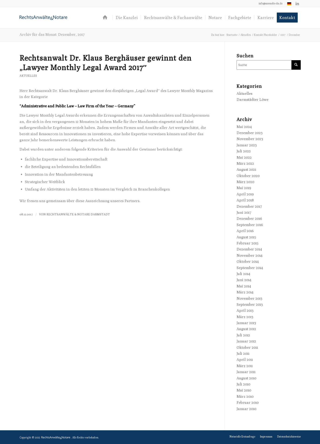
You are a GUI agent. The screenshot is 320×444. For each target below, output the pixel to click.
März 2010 (245, 396)
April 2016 (245, 231)
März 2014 (245, 292)
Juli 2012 (243, 335)
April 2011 (245, 359)
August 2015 (246, 237)
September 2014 (250, 268)
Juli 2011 (243, 353)
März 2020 (245, 182)
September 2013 (250, 304)
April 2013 (245, 310)
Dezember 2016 (249, 218)
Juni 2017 (244, 212)
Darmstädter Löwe (252, 99)
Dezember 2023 (250, 133)
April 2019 (245, 194)
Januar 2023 (247, 145)
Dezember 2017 (249, 206)
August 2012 (246, 329)
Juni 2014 (244, 280)
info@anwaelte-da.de (270, 3)
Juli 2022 (244, 151)
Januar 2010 (246, 409)
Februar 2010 (248, 402)
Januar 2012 (246, 341)
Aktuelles (28, 75)
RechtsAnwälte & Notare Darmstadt (78, 214)
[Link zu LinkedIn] (297, 3)
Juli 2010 (243, 384)
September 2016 (250, 225)
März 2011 (245, 366)
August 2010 (246, 378)
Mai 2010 (244, 390)
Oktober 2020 (248, 176)
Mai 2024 (244, 127)
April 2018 (245, 200)
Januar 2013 (246, 323)
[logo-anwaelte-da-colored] (43, 17)
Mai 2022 (244, 157)
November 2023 (250, 139)
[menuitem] (270, 3)
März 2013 (245, 317)
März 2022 (245, 163)
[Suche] (269, 65)
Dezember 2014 (249, 249)
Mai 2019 (244, 188)
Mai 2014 (244, 286)
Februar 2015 (247, 243)
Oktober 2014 (248, 261)
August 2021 (246, 169)
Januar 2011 (246, 372)
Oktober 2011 (247, 347)
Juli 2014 (243, 274)
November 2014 (249, 255)
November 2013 (249, 298)
